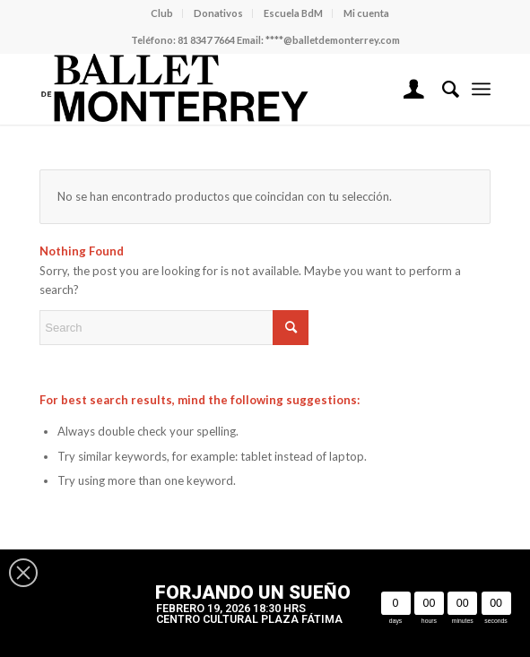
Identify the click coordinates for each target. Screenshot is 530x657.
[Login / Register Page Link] (405, 89)
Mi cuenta (366, 13)
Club (162, 13)
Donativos (218, 13)
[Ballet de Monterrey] (219, 89)
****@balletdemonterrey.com (332, 40)
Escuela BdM (293, 13)
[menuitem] (162, 13)
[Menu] (481, 88)
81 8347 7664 (206, 40)
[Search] (441, 89)
